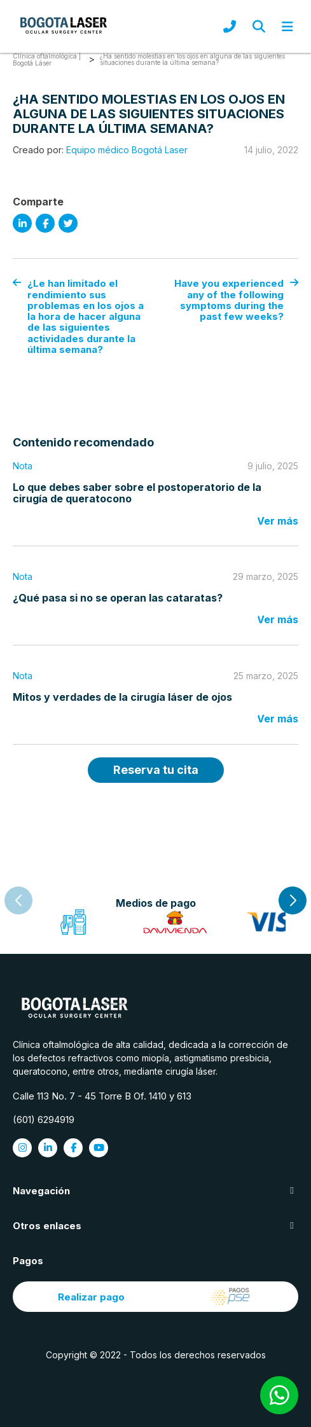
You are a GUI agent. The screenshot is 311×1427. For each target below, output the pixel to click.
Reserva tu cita (155, 769)
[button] (293, 900)
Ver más (277, 521)
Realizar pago (156, 1296)
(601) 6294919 (43, 1119)
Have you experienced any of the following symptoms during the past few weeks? (236, 300)
